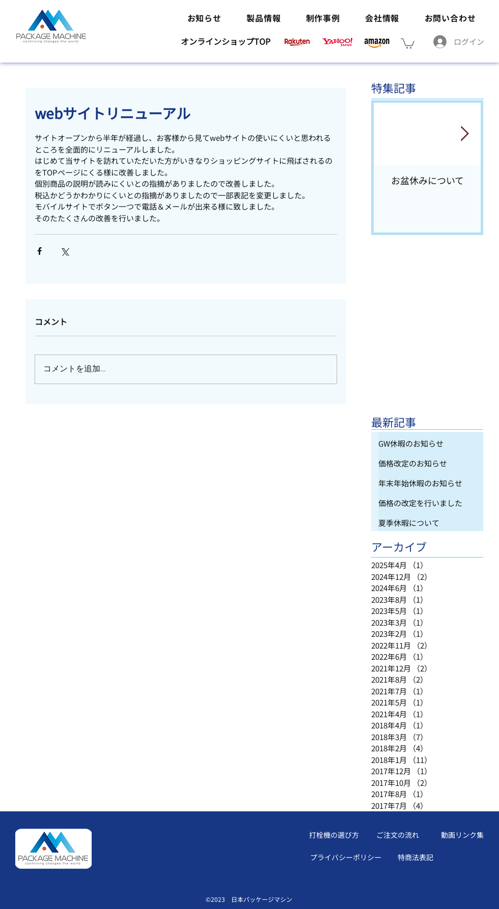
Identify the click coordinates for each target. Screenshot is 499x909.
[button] (407, 43)
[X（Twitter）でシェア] (64, 251)
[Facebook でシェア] (39, 251)
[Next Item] (464, 134)
